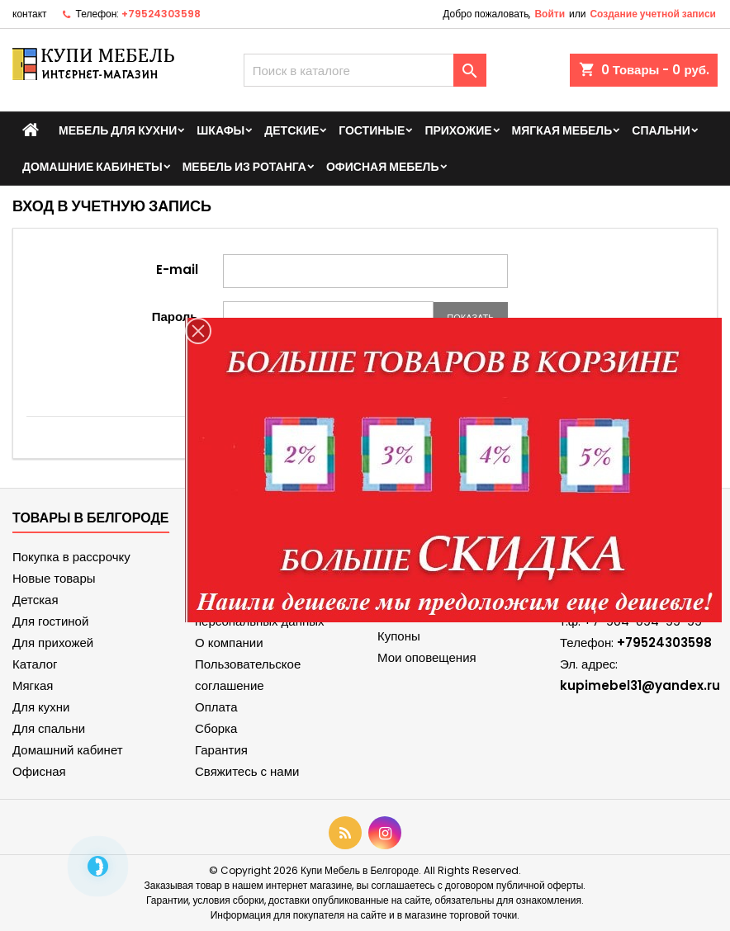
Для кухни (40, 707)
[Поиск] (365, 70)
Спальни (661, 130)
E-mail (177, 269)
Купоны (398, 636)
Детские (291, 130)
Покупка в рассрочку (71, 556)
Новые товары (54, 578)
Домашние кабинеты (92, 166)
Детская (35, 599)
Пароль (175, 316)
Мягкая (32, 685)
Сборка (216, 728)
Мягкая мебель (562, 130)
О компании (229, 642)
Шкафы (220, 130)
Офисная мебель (382, 166)
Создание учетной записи (653, 14)
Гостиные (372, 130)
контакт (29, 14)
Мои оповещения (426, 657)
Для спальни (48, 728)
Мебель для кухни (118, 130)
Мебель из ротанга (244, 166)
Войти (549, 14)
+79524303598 (161, 14)
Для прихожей (52, 642)
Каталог (35, 664)
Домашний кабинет (67, 750)
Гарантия (221, 750)
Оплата (216, 707)
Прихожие (457, 130)
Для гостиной (50, 621)
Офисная (39, 771)
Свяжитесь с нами (247, 771)
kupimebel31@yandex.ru (640, 685)
